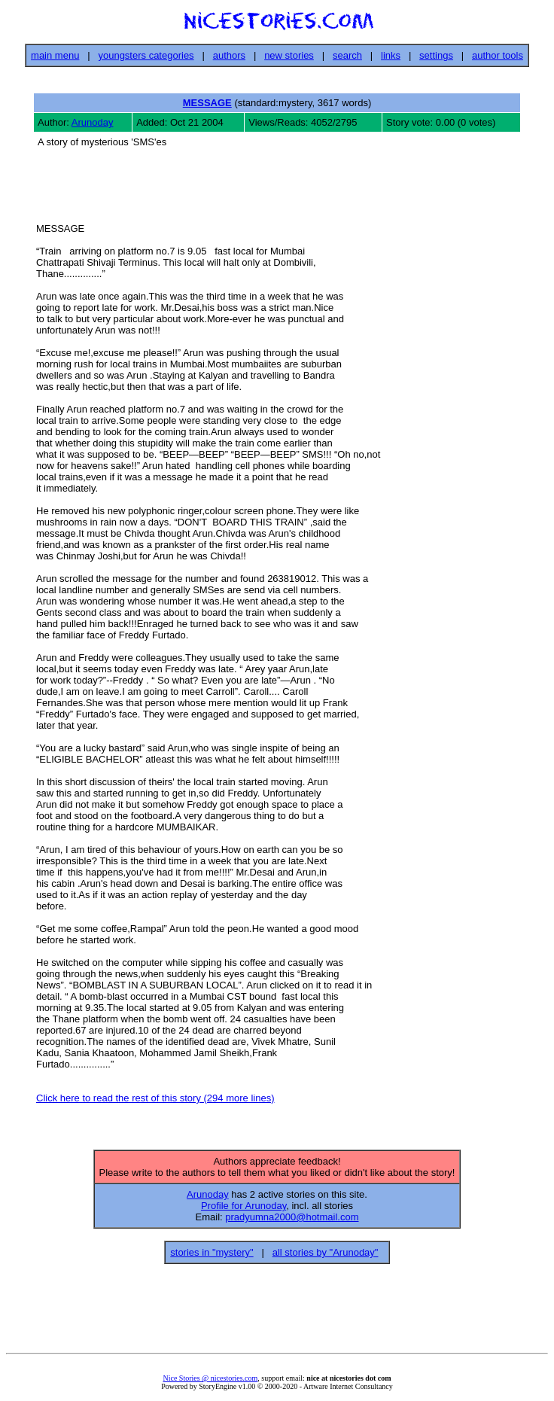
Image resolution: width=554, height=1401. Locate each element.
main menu (55, 55)
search (347, 55)
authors (229, 55)
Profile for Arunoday (243, 1210)
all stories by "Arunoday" (325, 1256)
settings (436, 55)
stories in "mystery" (211, 1256)
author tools (497, 55)
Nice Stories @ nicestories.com (210, 1382)
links (390, 55)
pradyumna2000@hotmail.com (291, 1221)
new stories (289, 55)
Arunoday (93, 122)
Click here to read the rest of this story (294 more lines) (155, 1100)
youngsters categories (145, 55)
